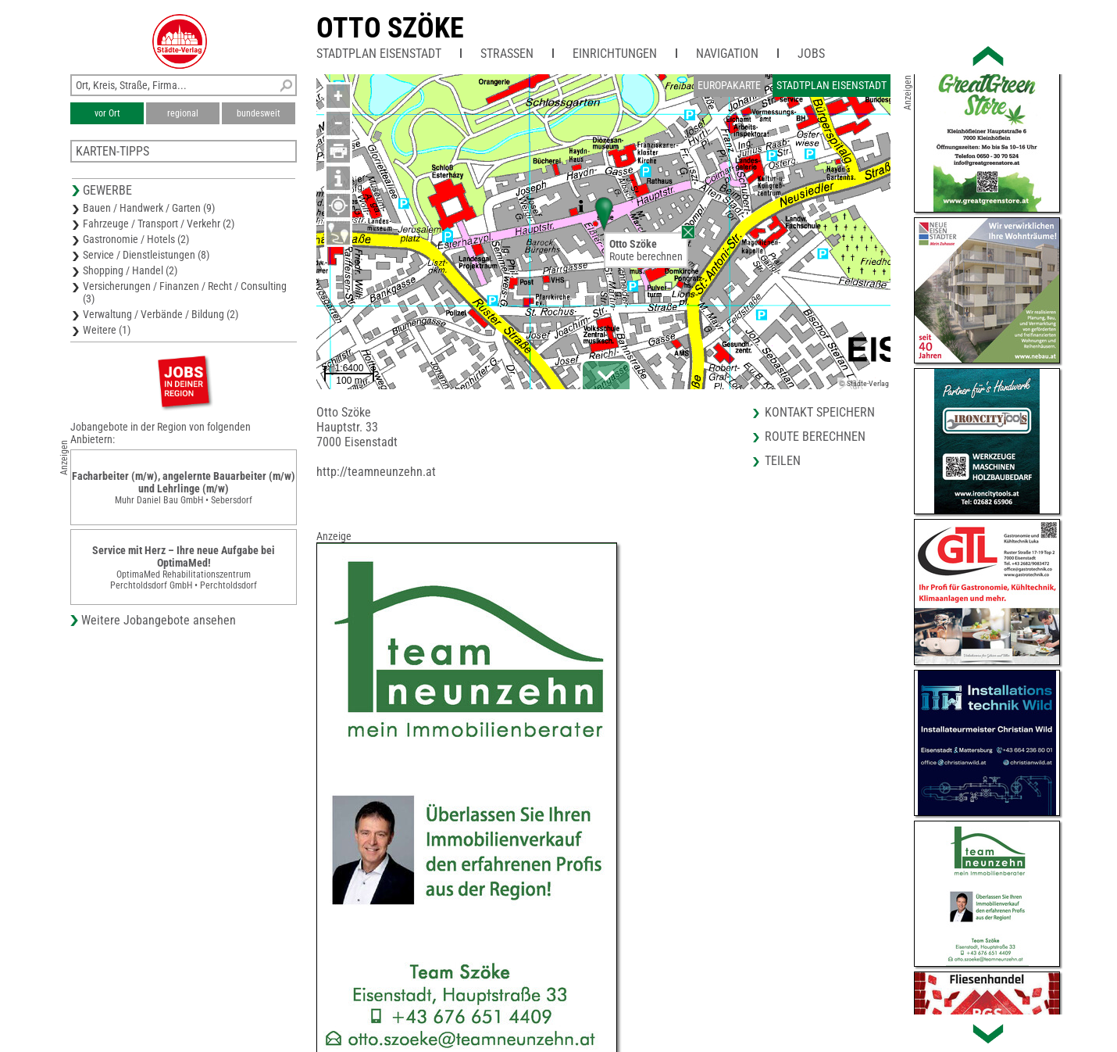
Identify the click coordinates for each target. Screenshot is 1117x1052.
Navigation (727, 53)
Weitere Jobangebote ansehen (158, 620)
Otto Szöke (390, 28)
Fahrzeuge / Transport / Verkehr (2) (158, 223)
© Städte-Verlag (864, 383)
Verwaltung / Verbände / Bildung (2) (160, 314)
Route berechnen (646, 256)
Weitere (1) (106, 330)
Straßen (507, 53)
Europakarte (729, 85)
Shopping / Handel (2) (130, 270)
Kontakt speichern (820, 412)
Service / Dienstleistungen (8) (146, 255)
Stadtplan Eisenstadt (378, 53)
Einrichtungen (615, 53)
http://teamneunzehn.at (376, 471)
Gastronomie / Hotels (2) (136, 239)
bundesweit (258, 113)
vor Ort (107, 113)
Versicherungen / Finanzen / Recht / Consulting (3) (185, 292)
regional (182, 113)
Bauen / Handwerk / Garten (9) (149, 208)
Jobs (811, 53)
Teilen (783, 460)
